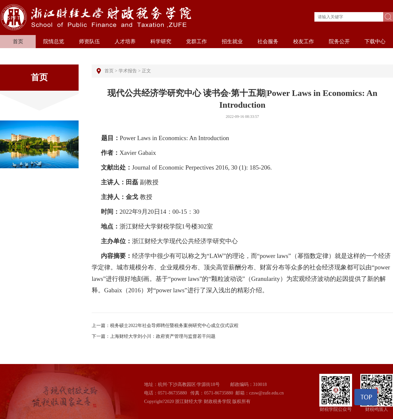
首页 (18, 41)
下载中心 (375, 41)
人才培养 (125, 41)
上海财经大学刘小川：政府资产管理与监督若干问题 (162, 336)
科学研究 (160, 41)
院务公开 (339, 41)
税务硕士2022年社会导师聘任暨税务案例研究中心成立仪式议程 (174, 325)
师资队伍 (89, 41)
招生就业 (232, 41)
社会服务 (267, 41)
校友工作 (303, 41)
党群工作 (196, 41)
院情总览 (53, 41)
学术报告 (128, 70)
